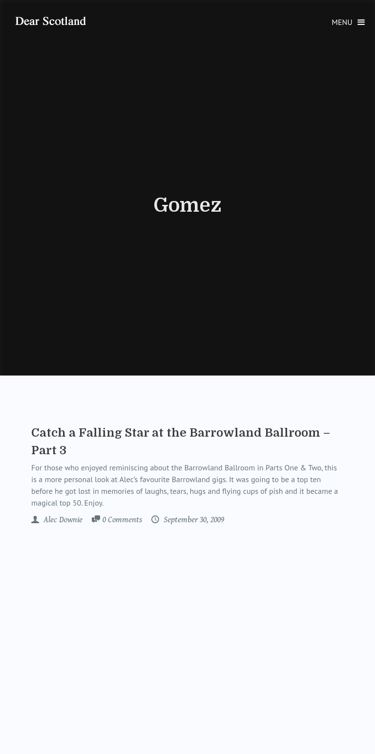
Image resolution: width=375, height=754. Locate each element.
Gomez (187, 205)
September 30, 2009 (193, 520)
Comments (122, 520)
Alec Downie (62, 520)
